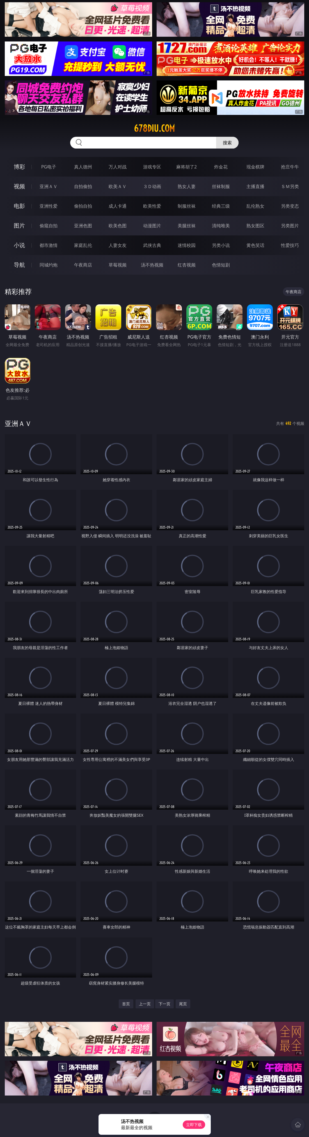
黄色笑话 (255, 245)
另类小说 (221, 245)
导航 (19, 264)
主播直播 (255, 186)
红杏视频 (187, 265)
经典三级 (221, 206)
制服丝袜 (187, 206)
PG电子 (48, 167)
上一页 (145, 1003)
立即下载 (194, 1124)
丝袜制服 (221, 186)
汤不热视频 (152, 265)
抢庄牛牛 (290, 167)
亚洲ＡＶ (49, 186)
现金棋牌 (255, 167)
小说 (19, 245)
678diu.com (154, 128)
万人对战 (118, 167)
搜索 (227, 143)
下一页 (164, 1003)
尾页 (183, 1003)
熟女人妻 (187, 186)
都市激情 (49, 245)
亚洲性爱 (49, 206)
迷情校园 (187, 245)
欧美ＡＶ (118, 186)
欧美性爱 (152, 206)
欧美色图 (118, 226)
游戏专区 (152, 167)
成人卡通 (118, 206)
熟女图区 (255, 226)
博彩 (19, 166)
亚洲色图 (83, 226)
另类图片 (290, 226)
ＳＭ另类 (290, 186)
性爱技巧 (290, 245)
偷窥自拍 (49, 226)
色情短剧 (221, 265)
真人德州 (83, 167)
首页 (126, 1003)
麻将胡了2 (186, 167)
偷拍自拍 (83, 206)
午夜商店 (83, 265)
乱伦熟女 (255, 206)
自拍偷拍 (83, 186)
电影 (19, 206)
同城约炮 (49, 265)
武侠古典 (152, 245)
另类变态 (290, 206)
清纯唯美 (221, 226)
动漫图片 (152, 226)
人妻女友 (118, 245)
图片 (19, 225)
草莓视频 (118, 265)
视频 (19, 186)
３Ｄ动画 (152, 186)
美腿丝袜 (187, 226)
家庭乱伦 (83, 245)
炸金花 (221, 167)
